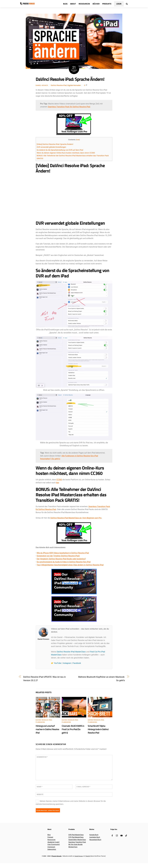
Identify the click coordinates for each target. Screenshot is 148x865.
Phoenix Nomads (56, 858)
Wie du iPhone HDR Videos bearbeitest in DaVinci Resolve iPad (63, 555)
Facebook (77, 665)
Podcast (50, 839)
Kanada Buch (93, 837)
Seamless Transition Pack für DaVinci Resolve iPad (69, 108)
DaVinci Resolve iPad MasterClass (71, 654)
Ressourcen (84, 4)
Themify (87, 858)
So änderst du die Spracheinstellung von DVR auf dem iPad (60, 152)
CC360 (59, 481)
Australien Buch (94, 839)
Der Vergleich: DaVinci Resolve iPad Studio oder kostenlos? (61, 561)
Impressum (51, 849)
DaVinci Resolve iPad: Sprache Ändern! (70, 81)
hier (57, 484)
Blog (65, 4)
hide (77, 141)
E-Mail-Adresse (83, 788)
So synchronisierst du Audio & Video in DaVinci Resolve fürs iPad (64, 564)
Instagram (67, 665)
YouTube (57, 665)
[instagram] (117, 837)
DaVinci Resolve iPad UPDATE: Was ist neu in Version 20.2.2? (44, 681)
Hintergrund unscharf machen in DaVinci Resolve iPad (47, 731)
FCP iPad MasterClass (75, 839)
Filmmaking (40, 724)
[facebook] (112, 837)
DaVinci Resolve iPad (59, 87)
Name (39, 788)
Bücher (96, 4)
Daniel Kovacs (42, 87)
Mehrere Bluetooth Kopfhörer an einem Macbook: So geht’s (101, 681)
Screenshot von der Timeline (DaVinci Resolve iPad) (58, 558)
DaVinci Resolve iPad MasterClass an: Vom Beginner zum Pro (75, 520)
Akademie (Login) (53, 844)
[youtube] (121, 837)
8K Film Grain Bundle (75, 846)
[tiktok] (126, 837)
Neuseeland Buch (95, 841)
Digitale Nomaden (74, 87)
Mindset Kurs (72, 849)
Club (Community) (53, 846)
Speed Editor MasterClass (77, 841)
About (73, 4)
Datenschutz (51, 851)
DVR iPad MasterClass (76, 837)
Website (40, 796)
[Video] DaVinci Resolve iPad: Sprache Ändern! (55, 146)
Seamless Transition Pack (77, 844)
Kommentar (42, 759)
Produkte (106, 4)
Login (118, 4)
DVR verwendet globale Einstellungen (51, 149)
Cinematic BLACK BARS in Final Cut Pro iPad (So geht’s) (73, 731)
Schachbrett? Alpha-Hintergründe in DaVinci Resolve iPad (98, 731)
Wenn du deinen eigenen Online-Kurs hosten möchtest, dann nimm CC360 (66, 155)
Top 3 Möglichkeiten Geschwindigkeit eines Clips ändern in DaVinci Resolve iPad (70, 567)
